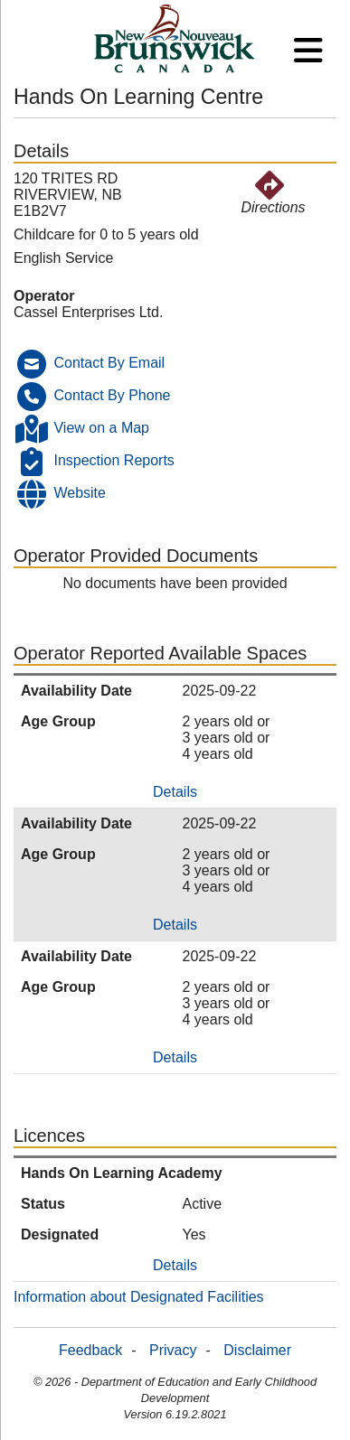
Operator (44, 296)
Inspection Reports (113, 460)
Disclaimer (257, 1350)
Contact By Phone (111, 395)
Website (79, 492)
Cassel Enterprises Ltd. (88, 312)
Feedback (90, 1350)
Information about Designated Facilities (139, 1296)
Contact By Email (109, 362)
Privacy (172, 1350)
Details (175, 791)
